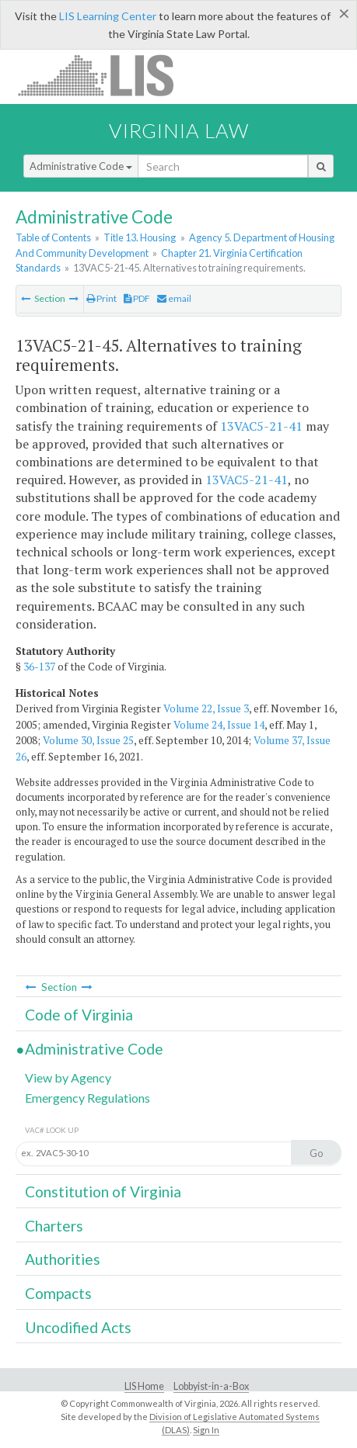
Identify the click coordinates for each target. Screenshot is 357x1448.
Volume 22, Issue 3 (206, 708)
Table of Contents (53, 237)
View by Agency (68, 1077)
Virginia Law (179, 130)
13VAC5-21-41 (261, 426)
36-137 (39, 667)
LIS (104, 75)
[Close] (344, 13)
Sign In (206, 1430)
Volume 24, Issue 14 (218, 725)
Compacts (58, 1293)
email (174, 298)
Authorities (62, 1259)
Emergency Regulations (87, 1097)
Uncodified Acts (78, 1327)
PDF (137, 298)
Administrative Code (81, 166)
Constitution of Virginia (103, 1191)
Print (101, 298)
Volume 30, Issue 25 (88, 740)
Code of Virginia (79, 1015)
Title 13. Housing (139, 237)
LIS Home (144, 1386)
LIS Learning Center (107, 16)
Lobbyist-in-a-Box (211, 1386)
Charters (54, 1226)
